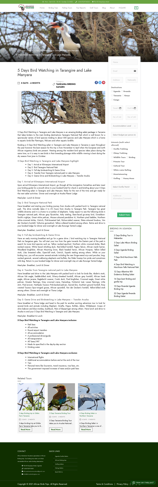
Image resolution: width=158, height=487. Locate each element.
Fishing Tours (75, 8)
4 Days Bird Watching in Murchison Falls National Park (126, 266)
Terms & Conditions (104, 484)
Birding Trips (63, 8)
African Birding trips (60, 460)
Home (53, 8)
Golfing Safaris (59, 464)
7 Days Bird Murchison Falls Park (125, 258)
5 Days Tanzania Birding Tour (60, 413)
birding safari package (85, 132)
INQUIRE (123, 8)
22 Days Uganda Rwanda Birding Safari (124, 294)
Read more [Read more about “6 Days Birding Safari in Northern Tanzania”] (86, 429)
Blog (107, 8)
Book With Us (59, 472)
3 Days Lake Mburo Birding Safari (125, 244)
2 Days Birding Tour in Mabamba (123, 237)
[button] (143, 483)
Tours (29, 50)
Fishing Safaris (59, 468)
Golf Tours (99, 8)
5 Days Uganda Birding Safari (124, 251)
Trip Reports (87, 8)
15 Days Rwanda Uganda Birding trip (124, 287)
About (115, 8)
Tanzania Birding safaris (66, 85)
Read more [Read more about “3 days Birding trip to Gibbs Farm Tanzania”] (25, 429)
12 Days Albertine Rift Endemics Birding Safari (124, 273)
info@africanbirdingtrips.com (31, 474)
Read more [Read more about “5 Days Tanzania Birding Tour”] (55, 429)
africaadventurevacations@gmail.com (34, 471)
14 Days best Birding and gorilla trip (124, 280)
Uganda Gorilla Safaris (61, 456)
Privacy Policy (122, 484)
